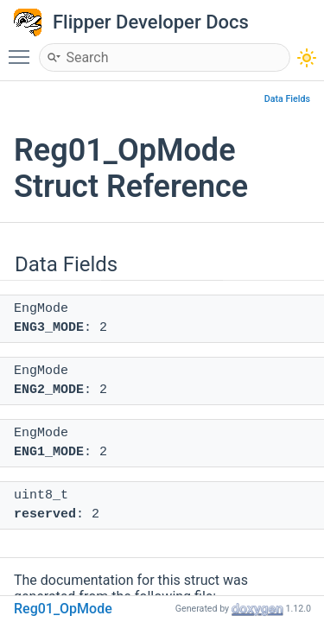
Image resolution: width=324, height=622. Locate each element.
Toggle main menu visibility (23, 49)
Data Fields (287, 99)
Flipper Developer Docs (151, 22)
